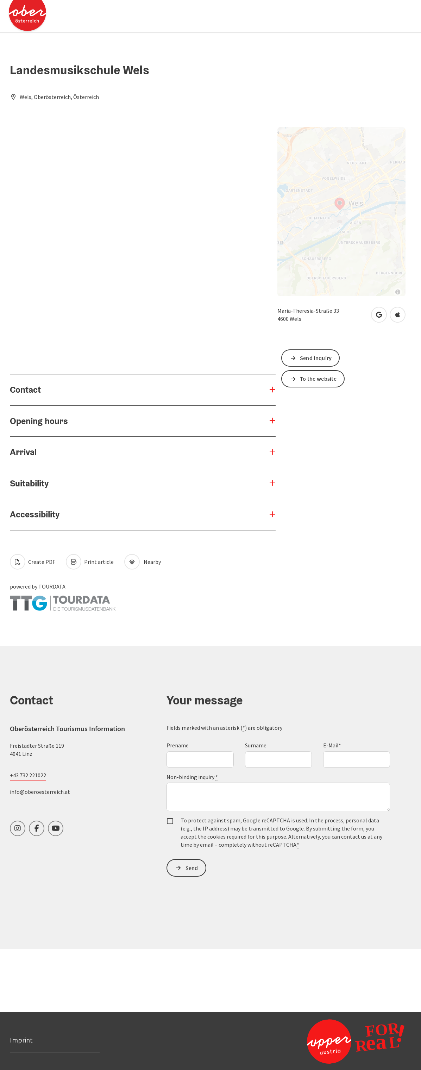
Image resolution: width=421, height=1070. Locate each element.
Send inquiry (316, 357)
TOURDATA (51, 586)
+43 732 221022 (28, 775)
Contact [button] (25, 389)
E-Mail (332, 745)
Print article (90, 561)
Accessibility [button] (34, 514)
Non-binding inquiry (192, 777)
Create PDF (32, 561)
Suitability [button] (29, 483)
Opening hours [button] (39, 421)
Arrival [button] (23, 452)
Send (192, 867)
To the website (318, 378)
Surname (255, 745)
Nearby (142, 561)
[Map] (341, 211)
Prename (177, 745)
